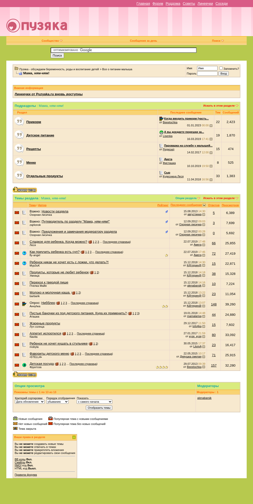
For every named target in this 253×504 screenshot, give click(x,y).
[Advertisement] (175, 23)
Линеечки (205, 4)
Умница (34, 275)
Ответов (213, 205)
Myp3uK (35, 265)
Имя (189, 68)
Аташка (34, 316)
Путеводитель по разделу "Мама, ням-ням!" (75, 221)
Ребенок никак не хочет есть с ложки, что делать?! (69, 262)
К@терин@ (194, 265)
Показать (83, 398)
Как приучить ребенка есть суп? (55, 252)
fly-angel (35, 255)
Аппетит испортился (45, 333)
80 (214, 335)
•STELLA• (36, 356)
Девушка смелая (190, 356)
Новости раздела (54, 211)
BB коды (20, 459)
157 (214, 365)
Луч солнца (37, 326)
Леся (33, 245)
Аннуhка (35, 306)
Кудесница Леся (173, 176)
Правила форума (26, 474)
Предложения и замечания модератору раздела (79, 231)
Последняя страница (116, 241)
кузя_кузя (195, 336)
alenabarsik (194, 285)
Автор (42, 205)
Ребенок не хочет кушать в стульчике (59, 343)
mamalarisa (194, 316)
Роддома (173, 4)
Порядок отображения (60, 398)
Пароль (191, 73)
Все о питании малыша (117, 69)
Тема (32, 205)
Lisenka (168, 135)
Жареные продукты (45, 323)
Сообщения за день (143, 40)
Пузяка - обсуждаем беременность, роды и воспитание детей (59, 69)
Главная (143, 4)
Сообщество (51, 40)
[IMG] (18, 465)
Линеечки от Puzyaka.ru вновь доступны (49, 94)
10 (214, 284)
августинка (194, 214)
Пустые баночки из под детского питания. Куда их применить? (78, 313)
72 (214, 253)
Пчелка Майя (38, 285)
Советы (189, 4)
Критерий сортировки (29, 398)
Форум (157, 4)
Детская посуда (42, 364)
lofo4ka (197, 326)
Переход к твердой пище (49, 282)
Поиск (218, 40)
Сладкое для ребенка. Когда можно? (58, 242)
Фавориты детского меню (49, 353)
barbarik (35, 296)
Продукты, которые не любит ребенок (59, 272)
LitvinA (197, 346)
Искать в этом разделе (219, 105)
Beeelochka (170, 122)
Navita (33, 336)
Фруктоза (35, 367)
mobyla (34, 346)
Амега (197, 244)
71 (214, 355)
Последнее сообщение (186, 204)
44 (214, 315)
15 (214, 264)
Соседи (222, 4)
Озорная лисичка (41, 214)
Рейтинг (162, 205)
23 (214, 294)
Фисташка (169, 162)
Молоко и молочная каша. (50, 292)
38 (214, 274)
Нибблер (48, 303)
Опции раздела (186, 198)
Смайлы (20, 462)
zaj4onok (35, 224)
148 (214, 304)
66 (214, 243)
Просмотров (230, 205)
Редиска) (169, 149)
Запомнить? (229, 68)
